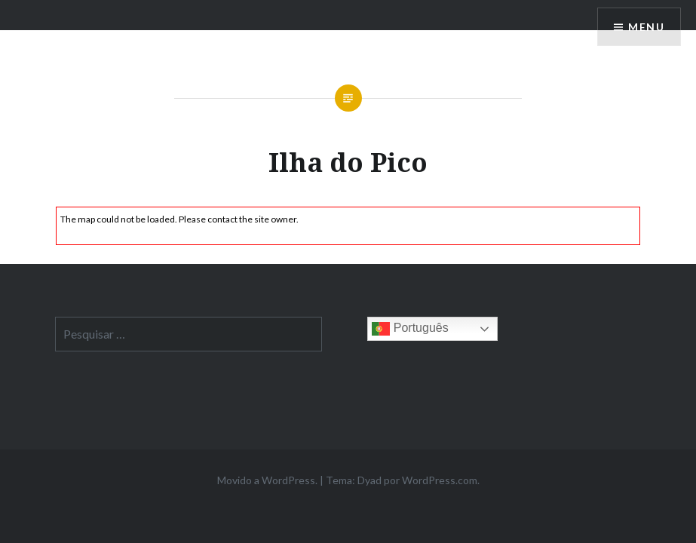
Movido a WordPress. (267, 480)
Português (410, 329)
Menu (646, 26)
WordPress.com (439, 480)
